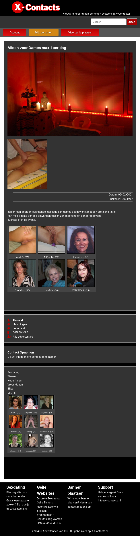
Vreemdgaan (15, 384)
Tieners (12, 376)
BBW (10, 388)
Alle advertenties (20, 336)
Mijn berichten (43, 32)
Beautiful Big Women (49, 518)
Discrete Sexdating (48, 498)
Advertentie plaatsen (79, 32)
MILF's (11, 392)
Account (15, 32)
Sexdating (13, 372)
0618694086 (20, 332)
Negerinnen (14, 380)
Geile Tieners (45, 502)
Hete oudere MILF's (49, 522)
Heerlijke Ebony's (47, 506)
